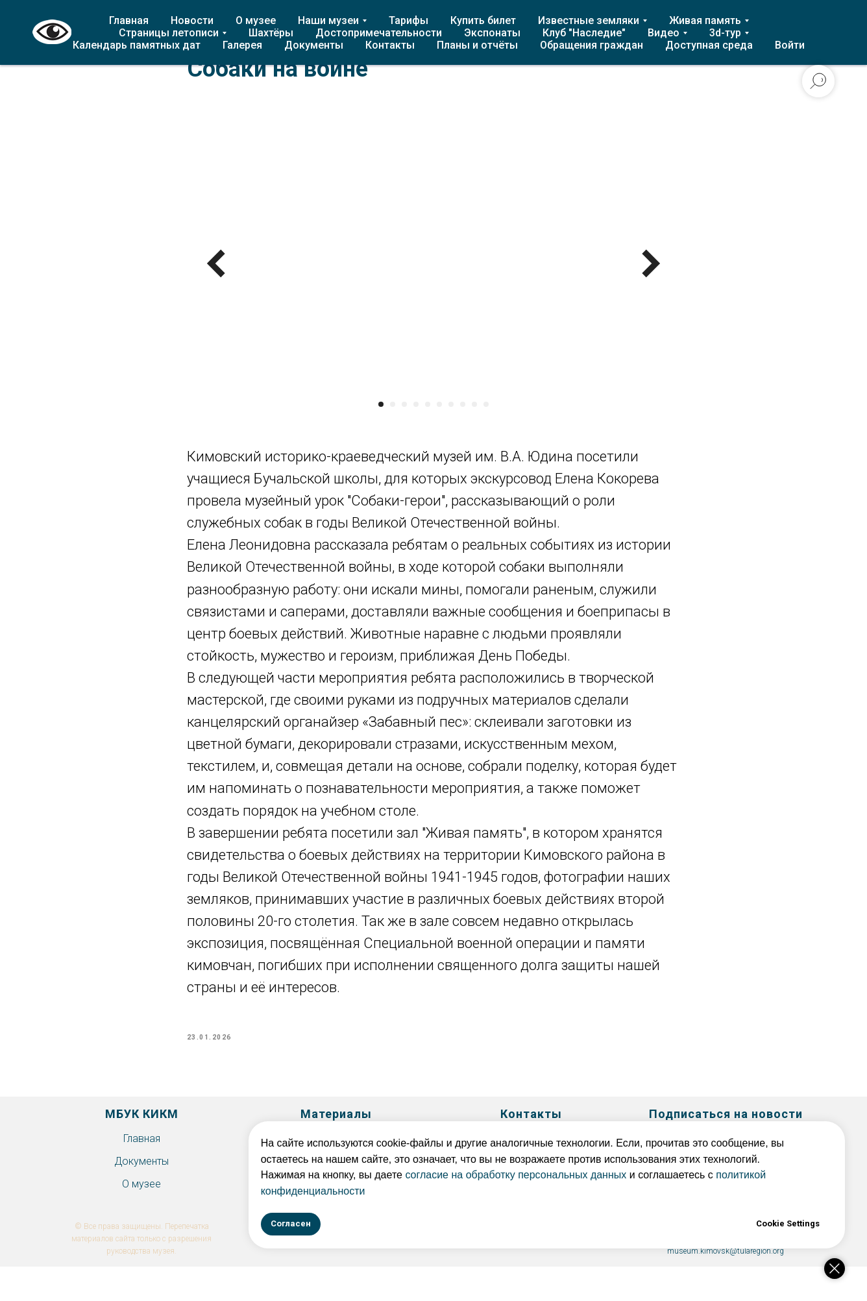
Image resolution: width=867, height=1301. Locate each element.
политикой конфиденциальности (671, 1191)
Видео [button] (663, 33)
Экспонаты (492, 33)
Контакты (390, 45)
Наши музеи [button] (328, 20)
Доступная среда (709, 45)
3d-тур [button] (725, 33)
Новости (192, 20)
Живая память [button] (705, 20)
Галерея (242, 45)
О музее (256, 20)
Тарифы (408, 20)
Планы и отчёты (477, 45)
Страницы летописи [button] (169, 33)
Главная (129, 20)
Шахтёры (271, 33)
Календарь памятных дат (137, 45)
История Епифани (336, 1153)
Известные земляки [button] (588, 20)
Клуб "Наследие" (584, 33)
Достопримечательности (378, 33)
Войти (790, 45)
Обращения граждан (591, 45)
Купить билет (483, 20)
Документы (313, 45)
